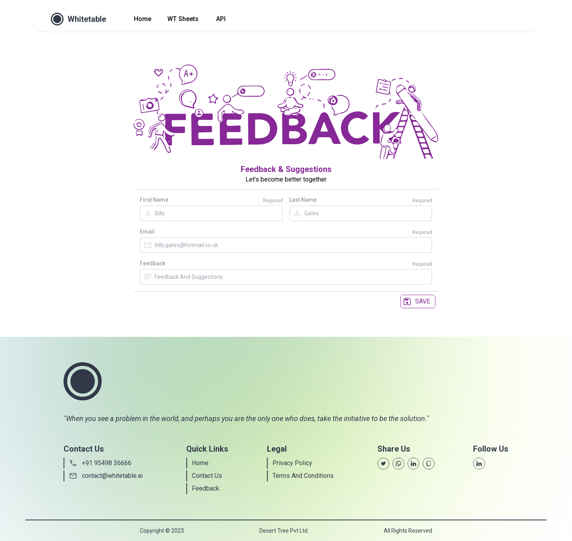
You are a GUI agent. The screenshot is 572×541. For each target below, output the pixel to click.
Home (142, 19)
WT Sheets (183, 19)
